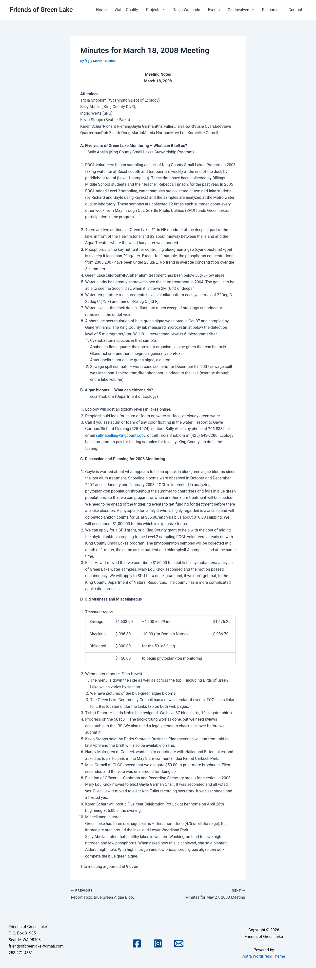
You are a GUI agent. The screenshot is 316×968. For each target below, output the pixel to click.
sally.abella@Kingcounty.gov (120, 435)
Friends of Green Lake (41, 9)
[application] (162, 10)
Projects (155, 10)
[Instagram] (157, 943)
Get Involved (241, 10)
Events (214, 9)
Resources (271, 9)
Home (101, 9)
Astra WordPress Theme (263, 956)
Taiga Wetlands (186, 9)
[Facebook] (136, 943)
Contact (295, 9)
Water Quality (126, 9)
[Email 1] (178, 943)
